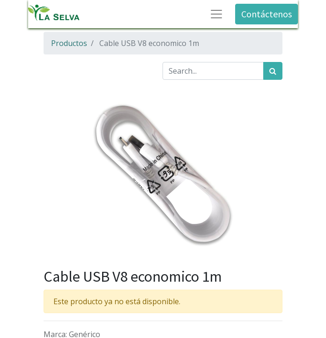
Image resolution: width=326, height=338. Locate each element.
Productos (69, 43)
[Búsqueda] (272, 71)
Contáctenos (266, 14)
